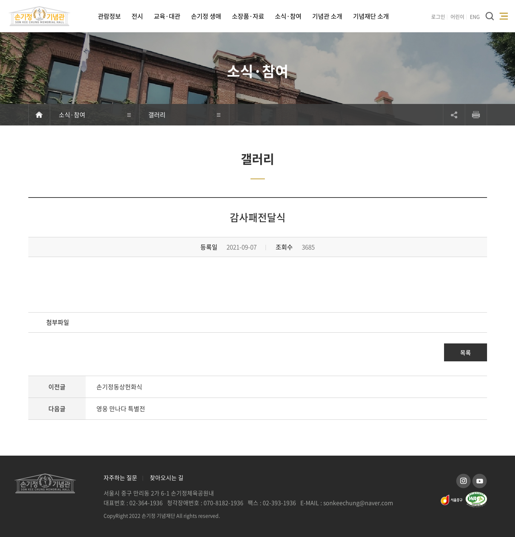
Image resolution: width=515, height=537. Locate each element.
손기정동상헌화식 (119, 386)
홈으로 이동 (39, 114)
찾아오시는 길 (166, 477)
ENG (475, 16)
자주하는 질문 (120, 477)
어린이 (457, 16)
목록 (465, 352)
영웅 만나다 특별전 (120, 408)
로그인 (438, 16)
